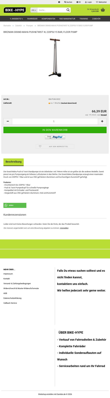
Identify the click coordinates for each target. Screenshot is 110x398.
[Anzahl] (55, 121)
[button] (78, 2)
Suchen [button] (68, 2)
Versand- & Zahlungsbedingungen (17, 283)
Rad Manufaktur (67, 19)
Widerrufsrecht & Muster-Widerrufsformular (21, 288)
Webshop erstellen (45, 394)
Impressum (8, 274)
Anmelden (64, 228)
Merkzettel (101, 2)
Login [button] (88, 2)
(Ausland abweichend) (69, 103)
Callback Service (10, 303)
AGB (5, 293)
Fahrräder (32, 19)
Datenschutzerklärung (12, 298)
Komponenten (48, 19)
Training (83, 19)
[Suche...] (33, 10)
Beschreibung (13, 161)
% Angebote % (16, 19)
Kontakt (6, 279)
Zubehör (96, 19)
